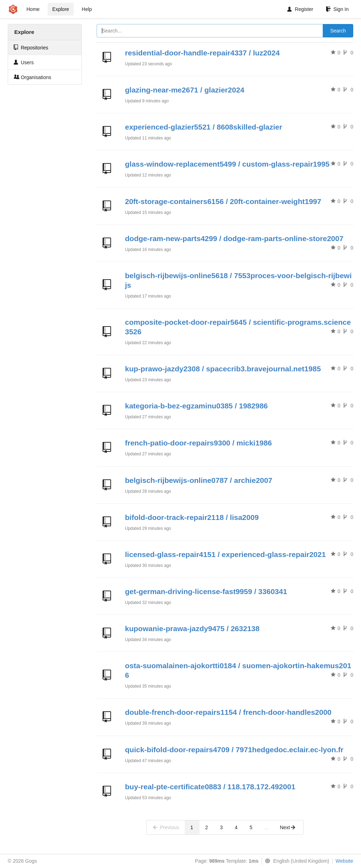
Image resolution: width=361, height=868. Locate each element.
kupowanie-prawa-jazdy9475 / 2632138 (192, 628)
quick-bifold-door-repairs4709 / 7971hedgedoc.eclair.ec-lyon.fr (234, 750)
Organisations (32, 77)
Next (288, 827)
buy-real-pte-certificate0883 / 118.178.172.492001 (210, 787)
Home (32, 9)
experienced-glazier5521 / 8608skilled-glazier (203, 127)
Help (87, 9)
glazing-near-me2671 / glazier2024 (185, 90)
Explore (60, 9)
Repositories (31, 47)
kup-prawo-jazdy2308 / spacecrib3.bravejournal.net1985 (223, 369)
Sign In (337, 9)
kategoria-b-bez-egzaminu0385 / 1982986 (196, 406)
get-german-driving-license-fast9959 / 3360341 (206, 591)
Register (300, 9)
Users (23, 62)
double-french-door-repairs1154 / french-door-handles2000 (228, 712)
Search (338, 31)
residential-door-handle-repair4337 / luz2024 (202, 53)
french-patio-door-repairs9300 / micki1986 (198, 443)
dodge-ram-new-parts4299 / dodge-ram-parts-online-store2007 (234, 238)
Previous (165, 827)
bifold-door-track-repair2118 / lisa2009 (192, 517)
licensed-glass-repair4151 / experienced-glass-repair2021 (225, 554)
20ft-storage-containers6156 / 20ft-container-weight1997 (223, 201)
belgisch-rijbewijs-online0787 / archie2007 (199, 480)
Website (344, 861)
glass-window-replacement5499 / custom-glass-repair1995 (227, 164)
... (266, 827)
